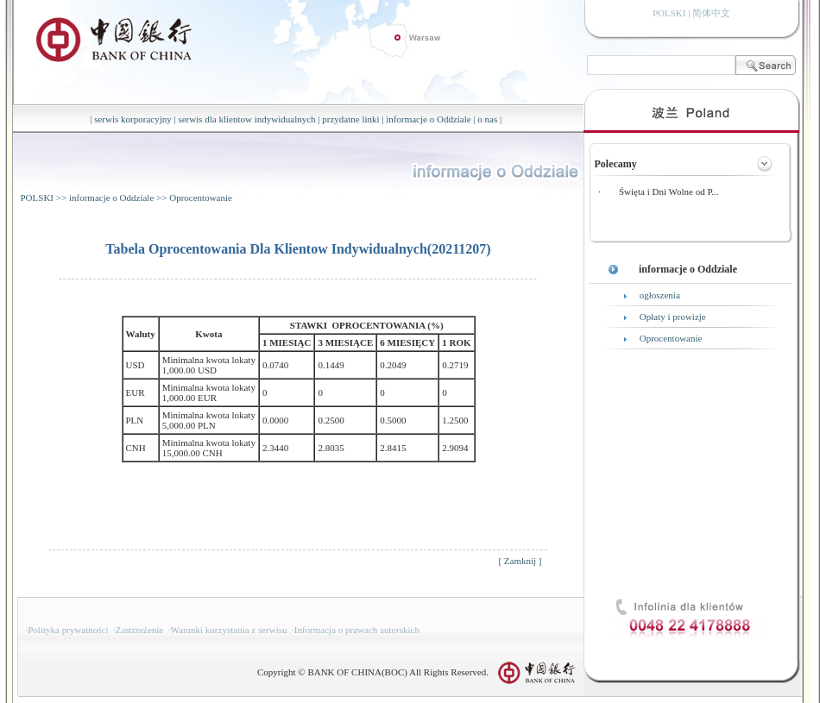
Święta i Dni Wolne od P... (669, 191)
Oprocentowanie (200, 197)
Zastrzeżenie (140, 630)
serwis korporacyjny (133, 119)
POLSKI (37, 197)
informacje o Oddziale (428, 119)
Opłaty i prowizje (673, 316)
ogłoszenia (660, 295)
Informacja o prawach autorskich (356, 630)
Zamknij (520, 560)
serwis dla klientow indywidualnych (246, 119)
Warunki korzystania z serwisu (229, 630)
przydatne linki (350, 119)
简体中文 (711, 13)
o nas (487, 119)
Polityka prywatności (68, 630)
